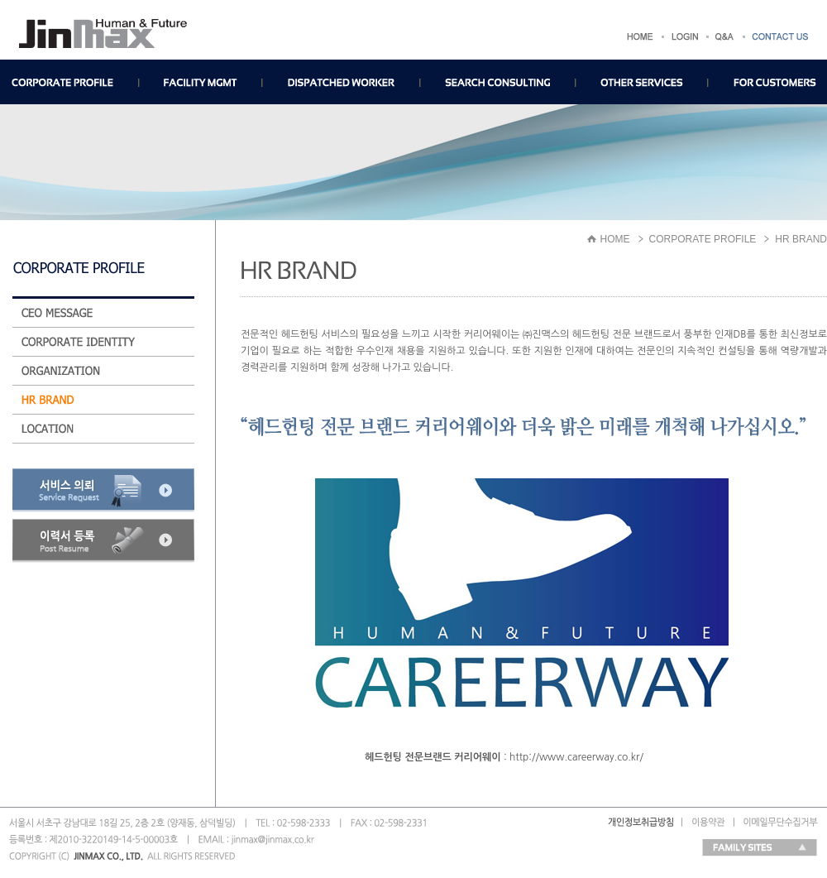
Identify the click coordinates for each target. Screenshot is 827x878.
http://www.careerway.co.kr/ (576, 757)
